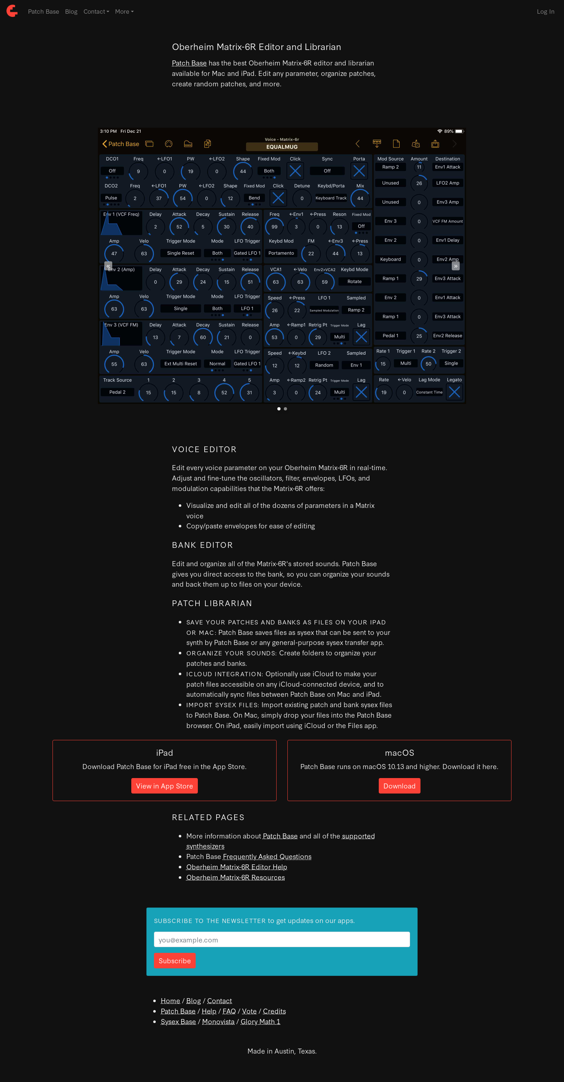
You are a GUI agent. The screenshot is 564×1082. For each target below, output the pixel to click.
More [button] (122, 11)
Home (170, 1000)
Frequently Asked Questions (267, 856)
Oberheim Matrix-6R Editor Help (236, 866)
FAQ (229, 1010)
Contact (219, 1000)
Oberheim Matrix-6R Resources (235, 877)
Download (399, 785)
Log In (546, 11)
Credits (274, 1010)
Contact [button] (94, 11)
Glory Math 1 (260, 1021)
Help (209, 1010)
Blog (71, 11)
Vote (249, 1010)
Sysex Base (178, 1021)
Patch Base (43, 11)
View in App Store (164, 785)
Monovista (218, 1021)
